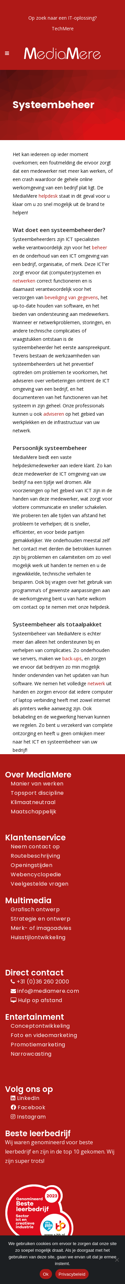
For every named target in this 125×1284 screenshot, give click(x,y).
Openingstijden (31, 865)
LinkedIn (25, 1098)
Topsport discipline (37, 793)
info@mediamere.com (48, 991)
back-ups (72, 658)
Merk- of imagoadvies (41, 928)
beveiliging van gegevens (71, 297)
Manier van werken (37, 783)
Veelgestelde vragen (40, 884)
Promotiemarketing (38, 1044)
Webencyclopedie (36, 874)
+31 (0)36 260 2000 (40, 981)
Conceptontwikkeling (40, 1026)
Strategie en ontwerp (40, 919)
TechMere (63, 28)
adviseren (53, 414)
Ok (46, 1274)
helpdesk (48, 196)
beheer (99, 247)
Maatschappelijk (34, 811)
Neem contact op (35, 846)
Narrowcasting (31, 1054)
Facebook (28, 1107)
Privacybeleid (72, 1274)
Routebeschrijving (35, 856)
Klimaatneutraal (33, 802)
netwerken (24, 281)
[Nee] (116, 1259)
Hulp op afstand (36, 1000)
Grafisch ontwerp (35, 909)
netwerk (96, 683)
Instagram (28, 1117)
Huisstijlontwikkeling (38, 937)
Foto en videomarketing (44, 1035)
